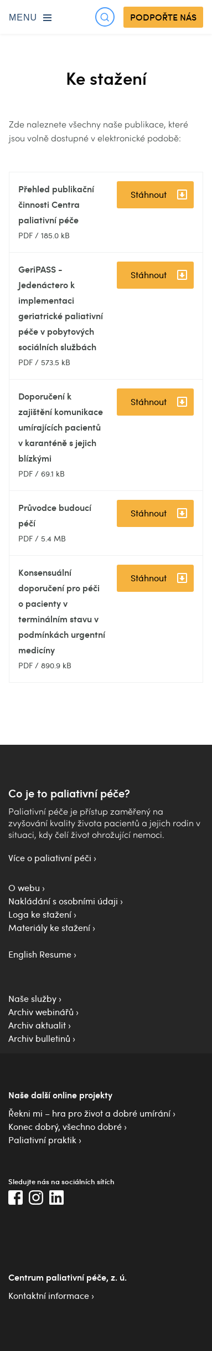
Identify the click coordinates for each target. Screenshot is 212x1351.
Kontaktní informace (48, 1295)
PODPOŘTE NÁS (163, 17)
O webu (24, 888)
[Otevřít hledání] (105, 17)
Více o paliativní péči (49, 858)
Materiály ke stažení (49, 928)
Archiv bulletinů (39, 1038)
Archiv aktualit (37, 1025)
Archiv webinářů (41, 1012)
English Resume (39, 954)
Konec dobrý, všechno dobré (65, 1126)
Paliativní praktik (42, 1140)
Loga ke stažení (39, 914)
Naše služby (32, 998)
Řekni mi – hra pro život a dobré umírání (89, 1113)
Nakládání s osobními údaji (63, 901)
